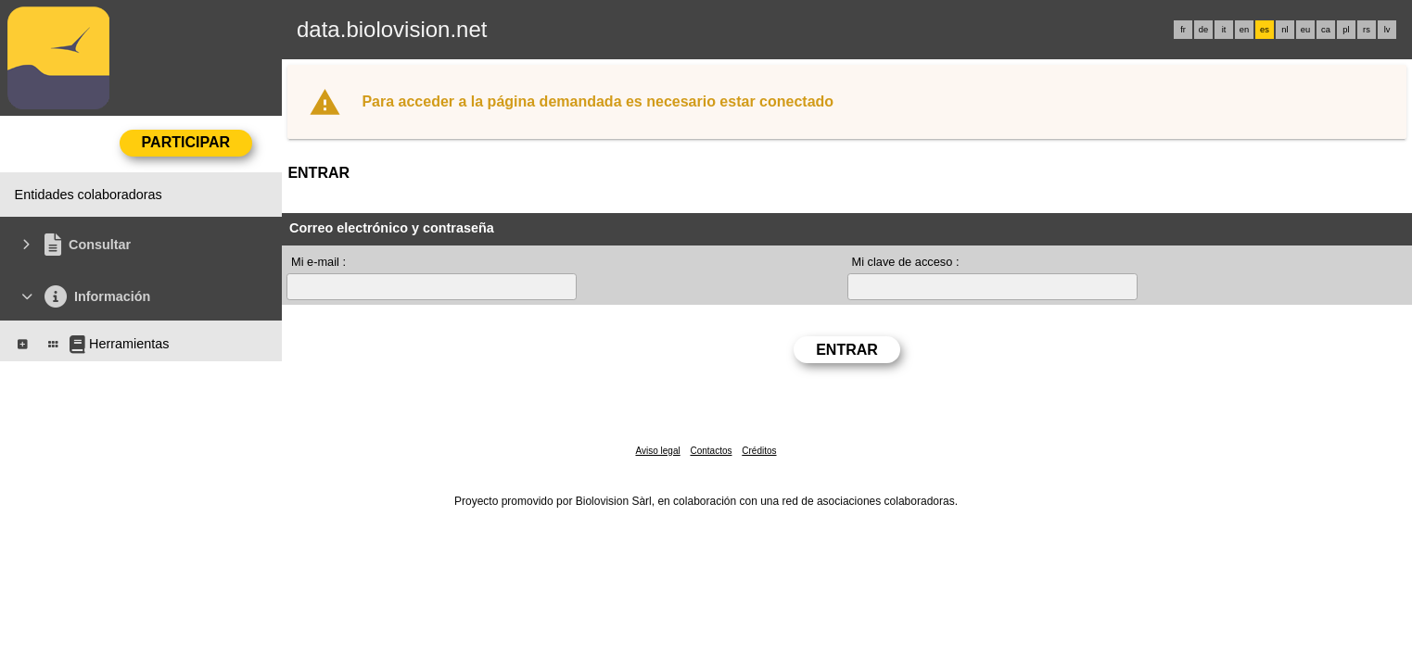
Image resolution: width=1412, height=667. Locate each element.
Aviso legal (657, 451)
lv (1387, 29)
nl (1284, 29)
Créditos (759, 451)
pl (1345, 29)
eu (1305, 29)
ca (1325, 29)
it (1224, 29)
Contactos (710, 451)
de (1203, 29)
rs (1366, 29)
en (1244, 29)
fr (1183, 29)
